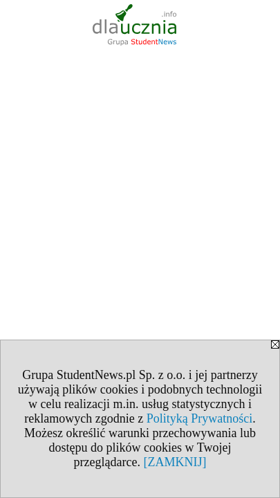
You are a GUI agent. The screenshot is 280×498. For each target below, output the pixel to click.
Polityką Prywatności (200, 418)
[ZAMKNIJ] (174, 462)
